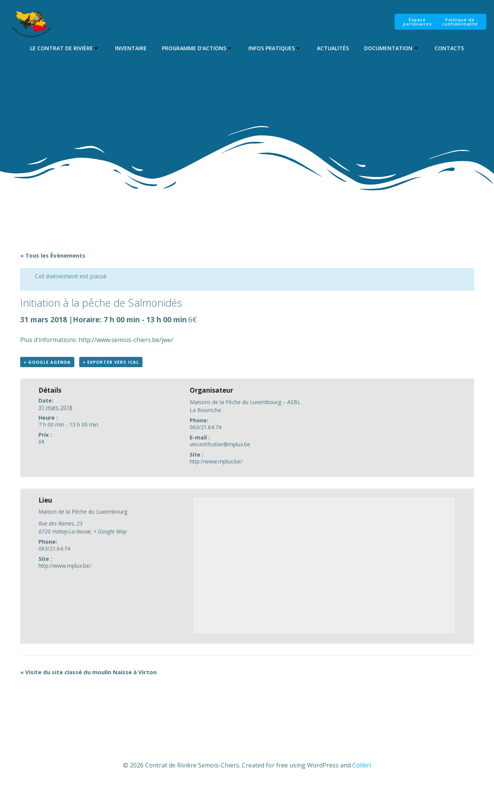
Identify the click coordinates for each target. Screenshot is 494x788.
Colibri (361, 765)
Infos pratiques (275, 48)
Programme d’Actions (197, 48)
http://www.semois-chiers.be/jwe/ (125, 340)
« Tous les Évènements (52, 255)
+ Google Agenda (47, 362)
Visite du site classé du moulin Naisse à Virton (88, 672)
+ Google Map (110, 531)
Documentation (391, 48)
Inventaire (131, 48)
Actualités (333, 48)
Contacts (449, 48)
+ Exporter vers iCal (111, 362)
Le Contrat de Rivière (65, 48)
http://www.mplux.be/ (216, 461)
